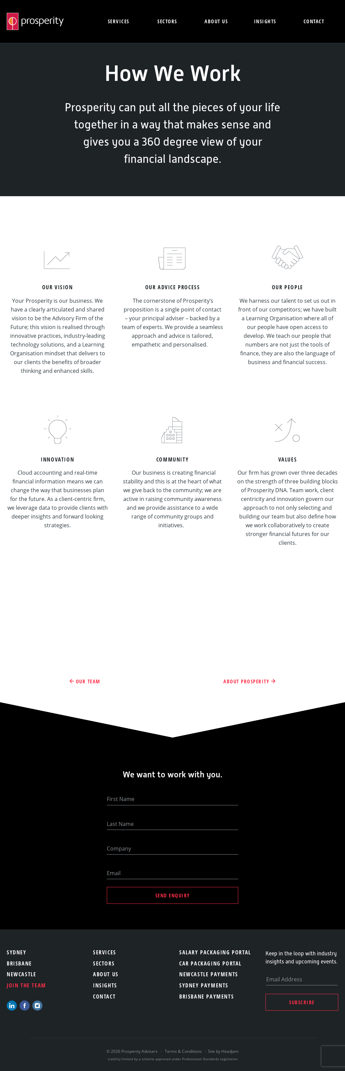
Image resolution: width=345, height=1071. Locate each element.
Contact (314, 21)
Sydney (17, 952)
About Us (106, 974)
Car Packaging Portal (210, 963)
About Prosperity (246, 681)
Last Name (120, 824)
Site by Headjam (223, 1051)
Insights (265, 21)
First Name (120, 799)
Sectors (167, 21)
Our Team (88, 681)
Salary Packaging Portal (215, 952)
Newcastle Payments (208, 974)
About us (216, 21)
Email (114, 873)
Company (119, 848)
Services (118, 21)
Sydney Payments (203, 985)
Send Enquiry (172, 895)
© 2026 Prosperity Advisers (132, 1051)
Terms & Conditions (183, 1051)
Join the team (26, 985)
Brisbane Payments (206, 996)
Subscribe (302, 1002)
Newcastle (21, 974)
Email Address (284, 979)
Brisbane (19, 963)
